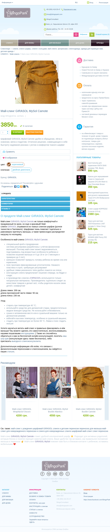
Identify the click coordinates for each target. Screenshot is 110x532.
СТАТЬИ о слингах (36, 509)
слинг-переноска (100, 431)
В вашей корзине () (102, 34)
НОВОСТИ (33, 513)
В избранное (11, 158)
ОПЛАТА (32, 500)
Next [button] (107, 393)
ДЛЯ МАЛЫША (7, 500)
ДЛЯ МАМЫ (6, 496)
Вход (91, 2)
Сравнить (10, 152)
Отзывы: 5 (6, 209)
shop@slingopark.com (54, 14)
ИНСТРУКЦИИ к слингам (38, 506)
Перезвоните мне (69, 9)
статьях (10, 351)
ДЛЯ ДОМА (6, 503)
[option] (37, 82)
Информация (7, 2)
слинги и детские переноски (66, 428)
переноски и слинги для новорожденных (45, 431)
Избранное (83, 34)
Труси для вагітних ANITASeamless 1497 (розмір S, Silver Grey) (97, 223)
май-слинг (87, 431)
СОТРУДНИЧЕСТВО (36, 516)
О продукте (6, 193)
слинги (68, 431)
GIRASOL (12, 177)
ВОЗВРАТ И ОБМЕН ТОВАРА (40, 496)
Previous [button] (3, 393)
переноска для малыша (90, 428)
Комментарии (7, 204)
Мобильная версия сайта (66, 509)
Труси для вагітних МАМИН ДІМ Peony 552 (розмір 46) (97, 237)
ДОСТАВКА (33, 493)
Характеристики (8, 198)
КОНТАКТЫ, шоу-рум (37, 503)
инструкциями (27, 333)
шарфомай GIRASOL (42, 428)
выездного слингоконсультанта (26, 341)
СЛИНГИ (5, 493)
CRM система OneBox (60, 529)
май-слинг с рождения (21, 428)
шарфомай (77, 431)
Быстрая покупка (34, 132)
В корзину (17, 132)
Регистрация (103, 2)
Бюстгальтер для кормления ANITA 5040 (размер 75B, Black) (97, 165)
